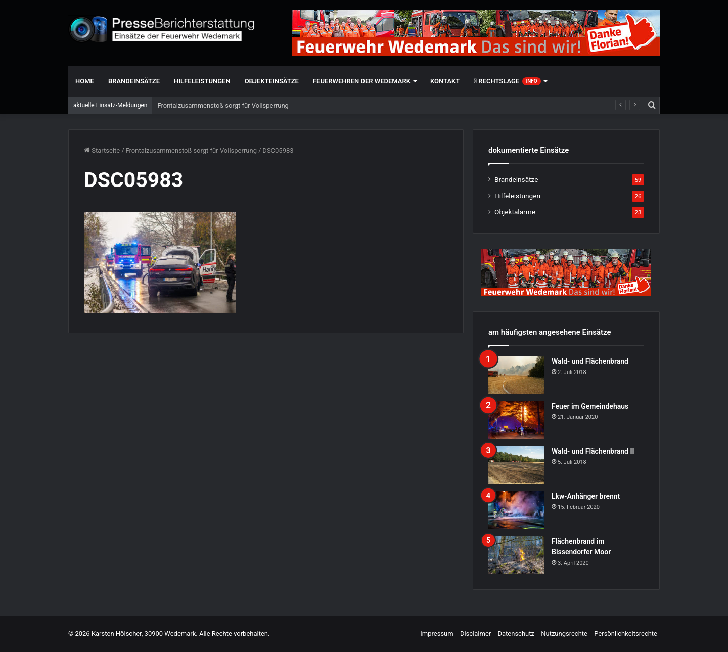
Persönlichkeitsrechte (625, 633)
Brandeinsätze (134, 81)
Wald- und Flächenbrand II (593, 451)
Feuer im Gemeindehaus (590, 406)
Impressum (436, 633)
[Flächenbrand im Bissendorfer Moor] (516, 555)
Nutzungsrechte (564, 633)
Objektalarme (514, 212)
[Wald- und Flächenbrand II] (516, 465)
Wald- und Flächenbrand (590, 361)
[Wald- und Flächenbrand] (516, 375)
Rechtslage (507, 81)
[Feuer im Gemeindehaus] (516, 420)
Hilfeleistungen (202, 81)
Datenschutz (515, 633)
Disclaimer (475, 633)
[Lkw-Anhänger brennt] (516, 510)
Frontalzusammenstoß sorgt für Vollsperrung (222, 105)
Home (84, 81)
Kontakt (445, 81)
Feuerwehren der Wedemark (362, 81)
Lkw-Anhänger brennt (586, 496)
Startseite (102, 150)
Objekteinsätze (272, 81)
